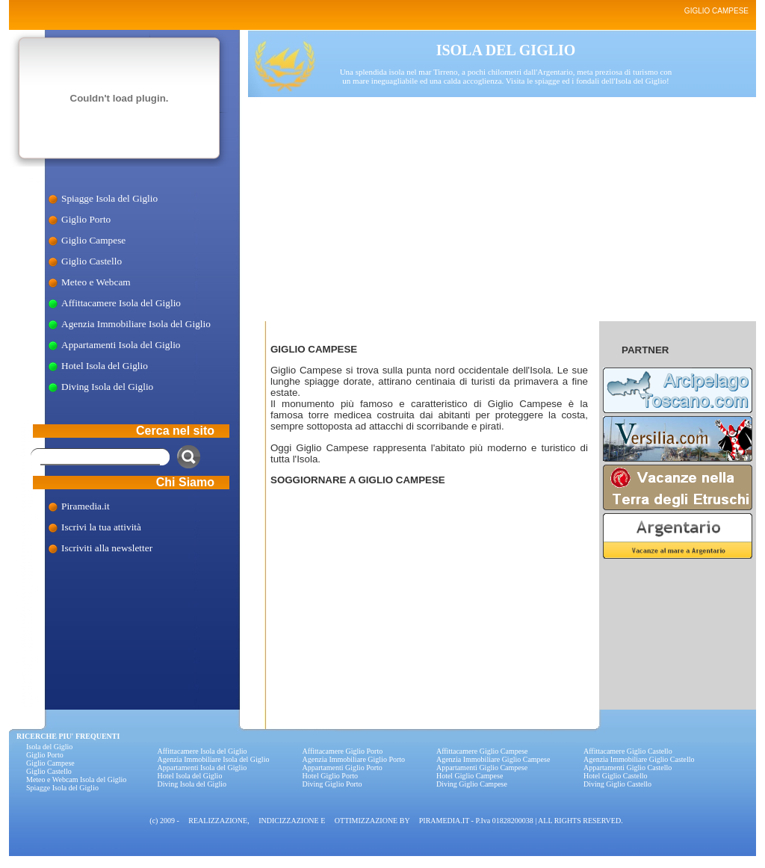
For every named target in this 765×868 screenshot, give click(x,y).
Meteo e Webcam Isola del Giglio (76, 779)
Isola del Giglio (49, 747)
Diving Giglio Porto (332, 784)
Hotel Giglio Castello (615, 776)
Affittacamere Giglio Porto (343, 751)
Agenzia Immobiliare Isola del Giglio (136, 323)
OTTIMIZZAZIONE (366, 820)
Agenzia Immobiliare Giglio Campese (493, 759)
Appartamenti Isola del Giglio (121, 344)
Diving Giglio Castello (617, 784)
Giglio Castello (91, 261)
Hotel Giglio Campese (469, 776)
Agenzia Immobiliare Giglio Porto (354, 759)
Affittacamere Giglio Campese (482, 751)
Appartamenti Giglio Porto (342, 767)
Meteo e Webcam (96, 282)
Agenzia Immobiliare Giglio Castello (639, 759)
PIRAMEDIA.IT (444, 820)
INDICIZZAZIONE (288, 820)
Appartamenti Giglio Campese (481, 767)
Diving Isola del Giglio (107, 386)
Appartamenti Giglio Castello (627, 767)
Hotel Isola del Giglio (104, 365)
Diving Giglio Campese (471, 784)
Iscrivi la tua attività (101, 527)
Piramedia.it (85, 506)
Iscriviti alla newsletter (106, 548)
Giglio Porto (86, 219)
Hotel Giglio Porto (330, 776)
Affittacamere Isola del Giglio (121, 303)
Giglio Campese (93, 240)
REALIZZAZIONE (217, 820)
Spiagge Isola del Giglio (109, 198)
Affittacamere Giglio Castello (627, 751)
